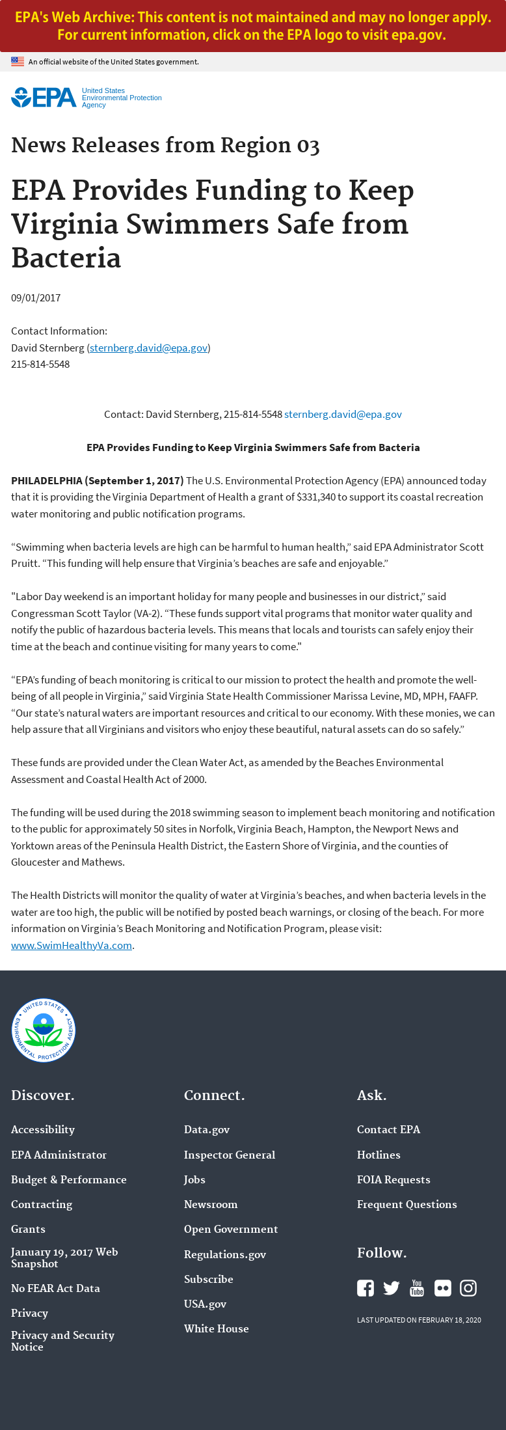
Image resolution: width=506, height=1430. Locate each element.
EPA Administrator (59, 1156)
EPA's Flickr (442, 1288)
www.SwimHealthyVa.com (71, 945)
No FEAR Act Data (55, 1289)
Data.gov (207, 1130)
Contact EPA (388, 1130)
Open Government (231, 1230)
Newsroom (211, 1205)
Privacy (29, 1314)
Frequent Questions (407, 1205)
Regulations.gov (225, 1255)
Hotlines (379, 1156)
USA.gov (205, 1305)
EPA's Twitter (391, 1288)
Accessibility (43, 1130)
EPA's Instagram (468, 1288)
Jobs (195, 1181)
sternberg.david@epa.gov (148, 347)
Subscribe (208, 1280)
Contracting (41, 1205)
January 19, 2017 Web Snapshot (64, 1259)
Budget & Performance (69, 1181)
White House (216, 1330)
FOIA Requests (394, 1181)
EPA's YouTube (416, 1288)
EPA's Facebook (365, 1288)
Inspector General (229, 1156)
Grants (28, 1230)
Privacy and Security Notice (62, 1342)
